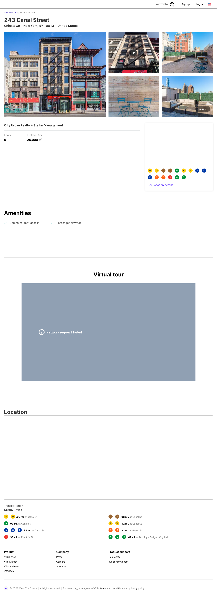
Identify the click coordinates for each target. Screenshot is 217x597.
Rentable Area (35, 135)
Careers (60, 561)
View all (203, 109)
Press (59, 556)
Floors (7, 135)
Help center (114, 556)
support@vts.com (118, 561)
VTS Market (10, 561)
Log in (199, 4)
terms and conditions (111, 588)
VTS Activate (11, 566)
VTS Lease (10, 556)
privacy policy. (137, 588)
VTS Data (9, 571)
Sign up (185, 4)
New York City (11, 12)
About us (61, 566)
